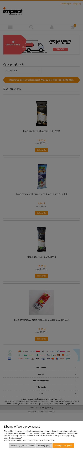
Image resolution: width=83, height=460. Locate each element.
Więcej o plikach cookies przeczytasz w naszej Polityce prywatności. (29, 440)
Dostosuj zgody (44, 445)
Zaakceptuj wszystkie (63, 445)
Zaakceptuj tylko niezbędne (22, 445)
